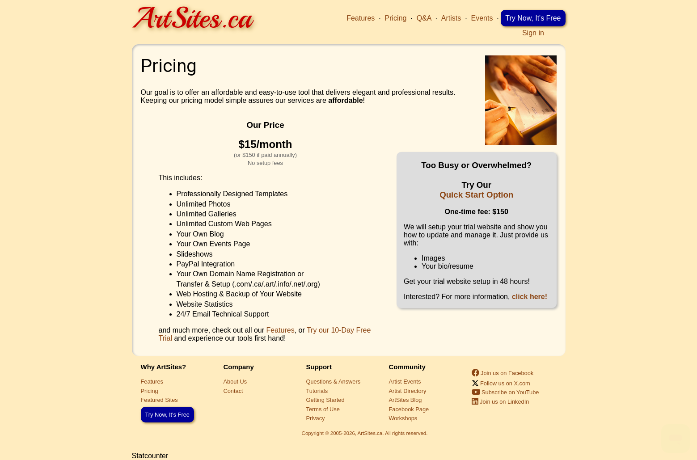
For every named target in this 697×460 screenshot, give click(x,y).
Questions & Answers (333, 381)
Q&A (424, 18)
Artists (451, 18)
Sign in (533, 33)
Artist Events (405, 381)
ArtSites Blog (405, 400)
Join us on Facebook (503, 373)
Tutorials (317, 391)
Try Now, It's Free (533, 18)
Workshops (403, 418)
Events (482, 18)
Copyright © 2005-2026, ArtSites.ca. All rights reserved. (365, 433)
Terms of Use (323, 409)
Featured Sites (159, 400)
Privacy (315, 418)
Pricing (396, 18)
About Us (235, 381)
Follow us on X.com (501, 383)
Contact (233, 391)
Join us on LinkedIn (500, 401)
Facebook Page (409, 409)
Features (360, 18)
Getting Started (325, 400)
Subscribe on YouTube (505, 392)
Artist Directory (408, 391)
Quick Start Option (476, 194)
